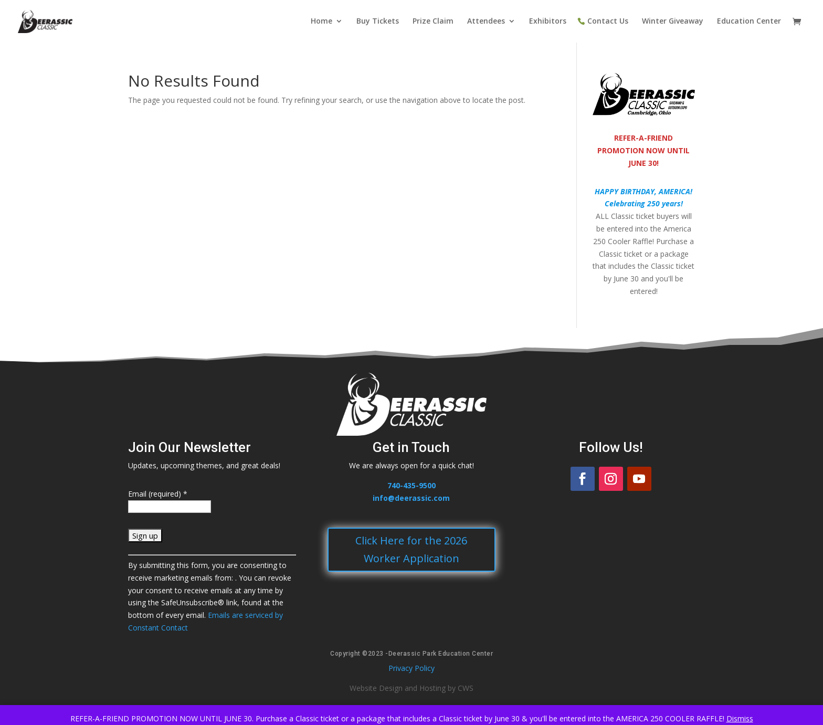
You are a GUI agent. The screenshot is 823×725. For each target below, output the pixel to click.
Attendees (486, 21)
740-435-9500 (411, 485)
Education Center (749, 21)
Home (321, 21)
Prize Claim (433, 21)
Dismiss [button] (739, 718)
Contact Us (607, 21)
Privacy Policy (411, 668)
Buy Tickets (377, 21)
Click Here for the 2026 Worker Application (411, 549)
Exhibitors (547, 21)
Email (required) (157, 494)
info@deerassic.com (411, 498)
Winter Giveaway (672, 21)
